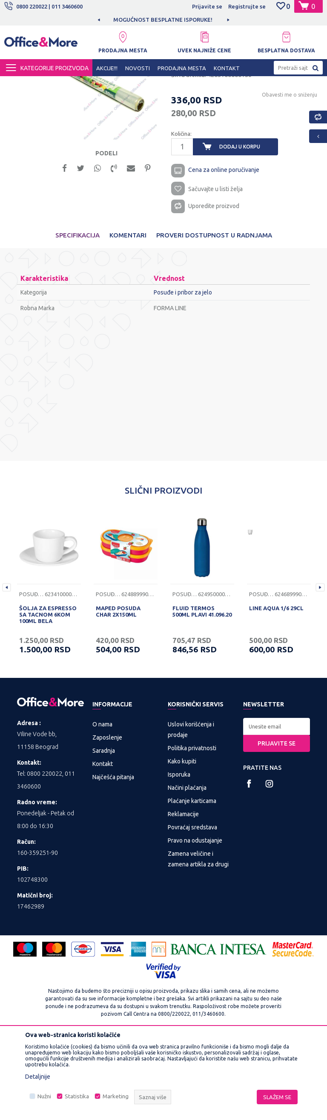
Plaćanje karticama (192, 881)
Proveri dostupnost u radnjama (214, 316)
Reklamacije (183, 894)
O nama (102, 805)
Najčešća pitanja (113, 857)
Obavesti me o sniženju (288, 172)
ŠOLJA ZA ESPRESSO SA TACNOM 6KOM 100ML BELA (48, 695)
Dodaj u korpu (239, 224)
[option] (163, 19)
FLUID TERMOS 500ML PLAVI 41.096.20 (202, 692)
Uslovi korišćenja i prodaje (191, 810)
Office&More (20, 84)
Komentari (127, 316)
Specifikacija (77, 316)
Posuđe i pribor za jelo (141, 84)
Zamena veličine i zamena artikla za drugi (198, 940)
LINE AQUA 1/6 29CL (276, 689)
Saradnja (103, 831)
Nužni (44, 1096)
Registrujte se (247, 6)
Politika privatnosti (192, 829)
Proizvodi (55, 84)
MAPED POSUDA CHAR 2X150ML (118, 692)
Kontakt (102, 844)
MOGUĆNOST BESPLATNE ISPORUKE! (162, 20)
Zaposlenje (107, 818)
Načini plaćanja (187, 868)
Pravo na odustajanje (195, 921)
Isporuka (179, 855)
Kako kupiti (182, 842)
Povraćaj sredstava (192, 908)
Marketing (116, 1096)
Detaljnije (37, 1076)
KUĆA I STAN (90, 84)
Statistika (77, 1096)
